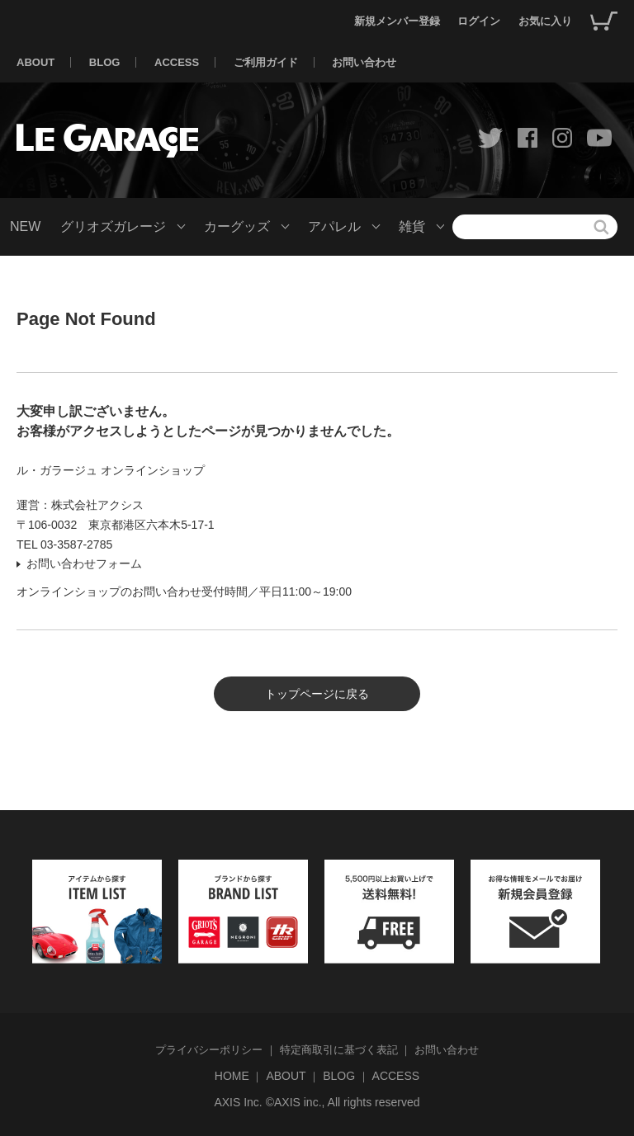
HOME (232, 1075)
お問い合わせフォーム (84, 563)
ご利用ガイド (266, 62)
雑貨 (412, 226)
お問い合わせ (364, 62)
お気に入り (545, 21)
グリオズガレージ (113, 226)
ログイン (478, 21)
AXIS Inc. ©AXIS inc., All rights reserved (316, 1102)
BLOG (105, 62)
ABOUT (35, 62)
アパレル (334, 226)
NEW (25, 226)
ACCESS (176, 62)
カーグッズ (237, 226)
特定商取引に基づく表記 (339, 1050)
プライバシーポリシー (209, 1050)
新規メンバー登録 (397, 21)
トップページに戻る (317, 693)
